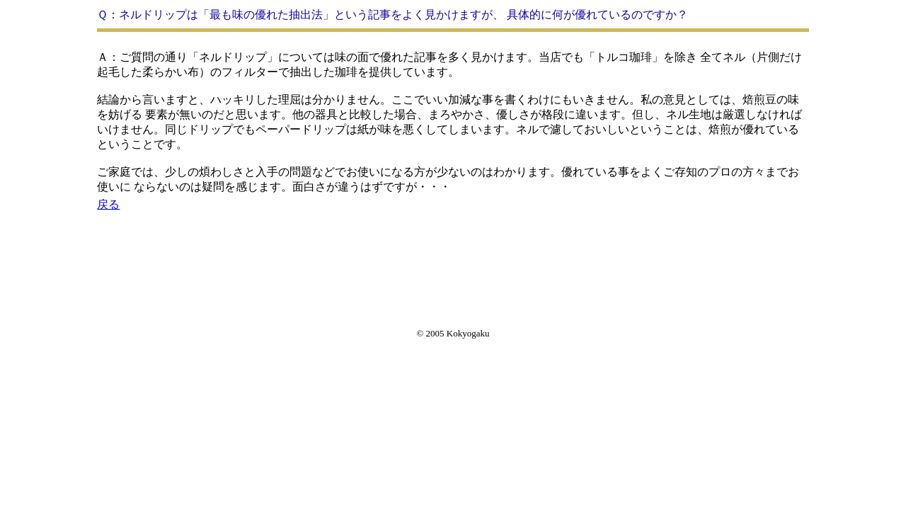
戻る (108, 204)
